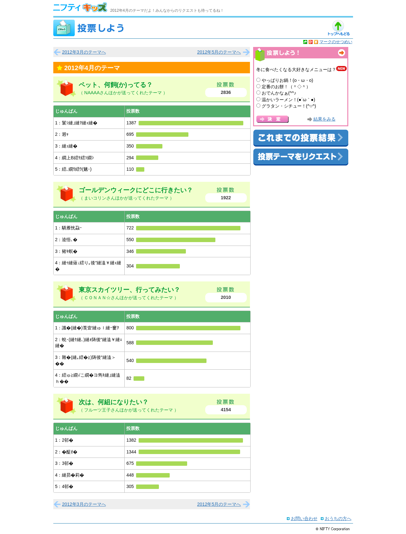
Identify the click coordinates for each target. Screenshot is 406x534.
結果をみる (324, 119)
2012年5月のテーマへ (219, 52)
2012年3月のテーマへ (84, 52)
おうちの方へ (338, 518)
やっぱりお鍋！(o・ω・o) (287, 80)
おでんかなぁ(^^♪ (279, 93)
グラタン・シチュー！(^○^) (289, 106)
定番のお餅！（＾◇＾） (286, 86)
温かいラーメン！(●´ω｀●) (288, 99)
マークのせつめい (335, 41)
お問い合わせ (304, 518)
